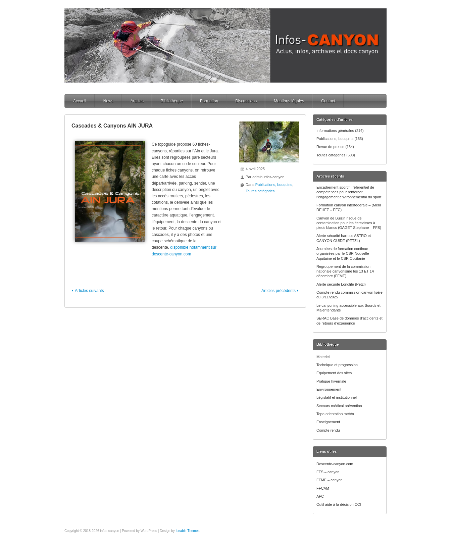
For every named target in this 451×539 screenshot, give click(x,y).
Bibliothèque (172, 101)
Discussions (246, 101)
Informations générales (335, 131)
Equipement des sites (334, 373)
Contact (328, 101)
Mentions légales (289, 101)
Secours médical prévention (339, 406)
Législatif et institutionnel (336, 397)
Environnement (328, 389)
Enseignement (328, 422)
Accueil (79, 101)
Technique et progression (337, 365)
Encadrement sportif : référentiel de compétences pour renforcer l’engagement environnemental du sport (348, 192)
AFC (320, 496)
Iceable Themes (187, 531)
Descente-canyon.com (334, 464)
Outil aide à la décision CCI (338, 504)
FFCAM (322, 488)
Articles (137, 101)
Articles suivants (89, 290)
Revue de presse (330, 147)
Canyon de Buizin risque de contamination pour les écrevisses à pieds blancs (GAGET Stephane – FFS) (348, 223)
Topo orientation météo (335, 414)
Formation (209, 101)
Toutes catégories (330, 155)
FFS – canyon (327, 472)
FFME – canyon (329, 480)
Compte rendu (328, 430)
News (108, 101)
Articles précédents (278, 290)
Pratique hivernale (331, 381)
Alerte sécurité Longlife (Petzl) (341, 284)
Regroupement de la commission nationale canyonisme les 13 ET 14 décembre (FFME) (345, 271)
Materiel (323, 357)
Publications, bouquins (334, 139)
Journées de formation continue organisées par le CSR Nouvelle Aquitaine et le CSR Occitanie (342, 253)
